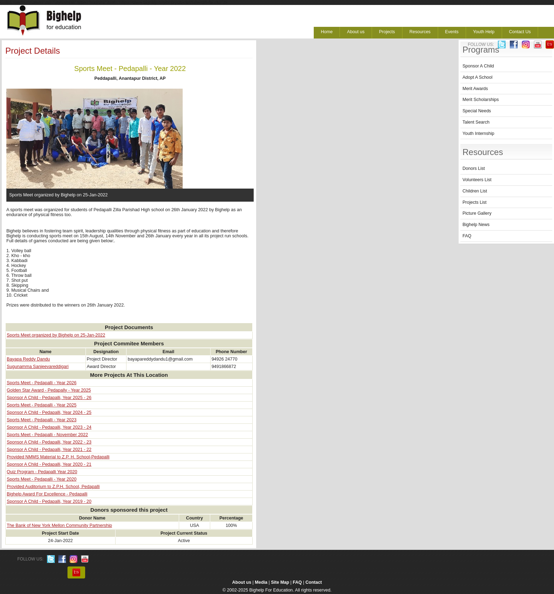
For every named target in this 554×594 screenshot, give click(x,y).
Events (452, 31)
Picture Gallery (476, 213)
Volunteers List (476, 179)
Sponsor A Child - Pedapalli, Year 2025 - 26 (49, 397)
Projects (387, 31)
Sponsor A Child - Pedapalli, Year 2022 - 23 (49, 442)
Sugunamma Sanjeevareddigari (38, 366)
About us (355, 31)
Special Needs (476, 110)
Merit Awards (475, 88)
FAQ (466, 235)
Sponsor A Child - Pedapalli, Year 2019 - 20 (49, 501)
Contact (314, 582)
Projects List (474, 202)
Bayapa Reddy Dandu (28, 359)
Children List (474, 191)
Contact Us (520, 31)
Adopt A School (477, 77)
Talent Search (475, 122)
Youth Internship (478, 133)
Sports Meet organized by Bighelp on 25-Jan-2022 (56, 335)
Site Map (280, 582)
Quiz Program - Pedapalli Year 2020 (42, 471)
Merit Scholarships (480, 99)
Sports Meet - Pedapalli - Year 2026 (41, 382)
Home (326, 31)
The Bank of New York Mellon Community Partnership (59, 525)
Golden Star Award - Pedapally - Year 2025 (49, 390)
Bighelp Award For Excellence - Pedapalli (47, 494)
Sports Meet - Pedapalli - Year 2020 (41, 479)
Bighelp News (475, 224)
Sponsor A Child (478, 66)
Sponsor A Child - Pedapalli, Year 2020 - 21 (49, 464)
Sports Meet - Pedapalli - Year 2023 (41, 419)
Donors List (473, 168)
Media (261, 582)
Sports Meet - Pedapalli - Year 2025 (41, 405)
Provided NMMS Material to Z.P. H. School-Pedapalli (58, 457)
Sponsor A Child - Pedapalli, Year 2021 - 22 (49, 449)
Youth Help (484, 31)
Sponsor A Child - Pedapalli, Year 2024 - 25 (49, 412)
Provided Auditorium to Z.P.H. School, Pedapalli (53, 486)
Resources (420, 31)
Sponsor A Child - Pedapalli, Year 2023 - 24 (49, 427)
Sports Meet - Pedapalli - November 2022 (47, 434)
